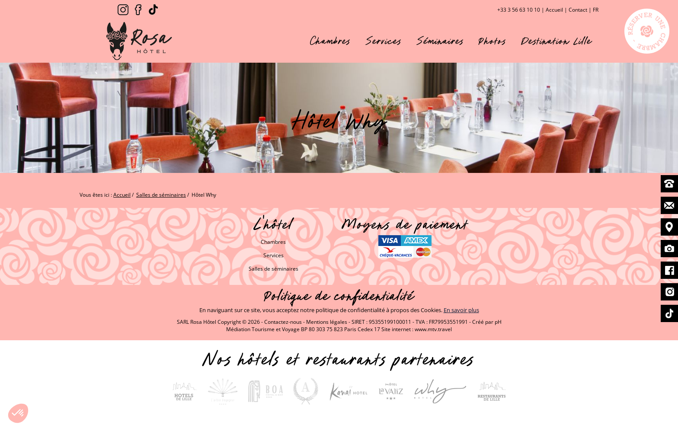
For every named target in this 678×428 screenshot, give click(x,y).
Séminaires (440, 40)
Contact (578, 9)
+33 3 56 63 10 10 (518, 9)
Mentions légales (326, 322)
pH (498, 322)
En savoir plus (461, 310)
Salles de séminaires (273, 268)
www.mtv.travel (433, 329)
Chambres (330, 40)
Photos (492, 40)
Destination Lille (556, 40)
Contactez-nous (283, 322)
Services (383, 40)
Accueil (554, 9)
